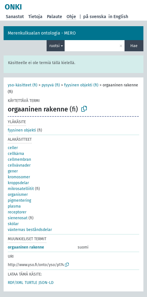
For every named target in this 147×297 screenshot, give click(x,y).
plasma (14, 206)
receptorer (17, 212)
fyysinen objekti (22, 130)
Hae (134, 45)
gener (13, 171)
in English (118, 16)
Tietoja (35, 16)
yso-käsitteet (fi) (22, 85)
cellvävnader (19, 165)
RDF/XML (15, 282)
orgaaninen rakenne (26, 247)
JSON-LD (46, 282)
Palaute (54, 16)
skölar (13, 223)
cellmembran (19, 159)
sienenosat (17, 218)
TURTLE (31, 282)
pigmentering (19, 200)
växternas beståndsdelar (30, 229)
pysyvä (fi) (51, 85)
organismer (18, 194)
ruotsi (54, 45)
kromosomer (19, 177)
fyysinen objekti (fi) (81, 85)
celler (13, 147)
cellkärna (16, 153)
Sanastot (15, 16)
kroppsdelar (18, 183)
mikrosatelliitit (21, 188)
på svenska (94, 16)
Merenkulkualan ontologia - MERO (42, 33)
